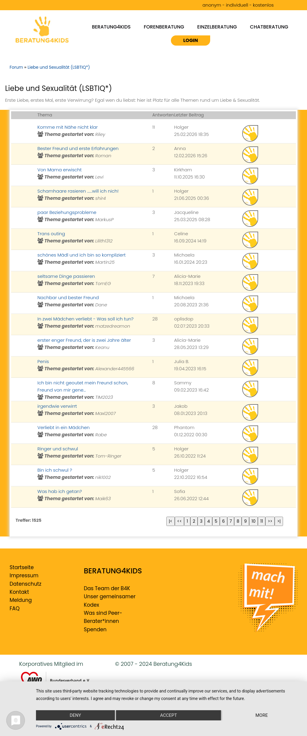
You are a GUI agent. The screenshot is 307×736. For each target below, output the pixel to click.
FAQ (14, 608)
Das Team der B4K (107, 588)
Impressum (24, 575)
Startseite (22, 567)
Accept (168, 715)
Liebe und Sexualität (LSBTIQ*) (59, 67)
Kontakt (19, 592)
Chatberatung (269, 26)
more (261, 715)
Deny (75, 715)
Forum (16, 67)
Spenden (95, 629)
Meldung (21, 600)
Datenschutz (25, 583)
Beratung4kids (111, 26)
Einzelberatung (217, 26)
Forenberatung (164, 26)
